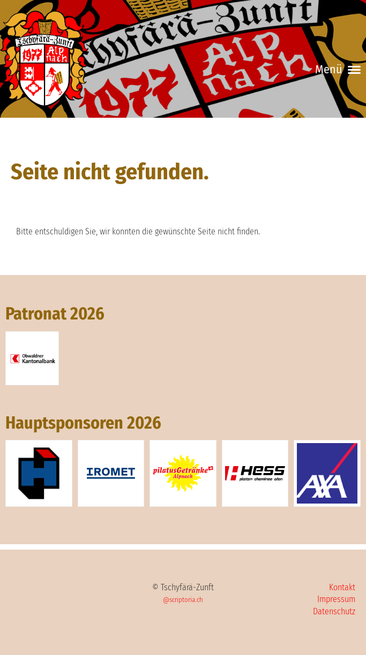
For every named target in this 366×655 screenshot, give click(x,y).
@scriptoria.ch (183, 600)
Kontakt (342, 587)
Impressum (336, 599)
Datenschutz (334, 611)
